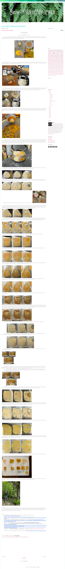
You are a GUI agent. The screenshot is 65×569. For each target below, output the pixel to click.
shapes (52, 73)
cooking (49, 64)
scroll (50, 73)
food (58, 52)
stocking (62, 73)
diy (48, 50)
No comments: (10, 535)
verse (62, 67)
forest (58, 64)
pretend (55, 72)
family (50, 51)
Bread (51, 68)
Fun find (59, 57)
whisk (58, 74)
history (62, 60)
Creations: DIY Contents (14, 26)
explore (61, 52)
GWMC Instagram (50, 139)
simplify (62, 59)
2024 (49, 93)
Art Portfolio (7, 26)
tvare (51, 74)
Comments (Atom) (25, 561)
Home (3, 26)
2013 (49, 113)
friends (54, 58)
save (49, 73)
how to (50, 65)
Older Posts (44, 556)
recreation (61, 72)
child (58, 53)
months (62, 58)
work (51, 75)
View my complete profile (51, 133)
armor (62, 68)
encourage (49, 58)
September (51, 97)
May (50, 102)
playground (51, 72)
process (57, 72)
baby (57, 51)
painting (49, 59)
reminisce (62, 66)
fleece (56, 64)
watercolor (56, 74)
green (62, 64)
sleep (58, 73)
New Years (57, 68)
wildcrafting (53, 61)
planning (54, 66)
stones (49, 74)
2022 (49, 108)
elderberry (54, 64)
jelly (54, 65)
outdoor (49, 53)
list (57, 65)
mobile (60, 65)
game (60, 64)
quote (59, 66)
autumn (54, 51)
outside (49, 61)
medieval (52, 57)
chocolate (62, 61)
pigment (52, 59)
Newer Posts (3, 556)
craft (49, 52)
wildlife (49, 68)
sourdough (56, 67)
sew (59, 59)
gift (49, 57)
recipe (59, 50)
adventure (54, 53)
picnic (49, 72)
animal (56, 61)
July (50, 98)
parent (50, 66)
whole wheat (62, 74)
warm (48, 60)
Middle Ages (54, 68)
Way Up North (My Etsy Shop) (51, 140)
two (52, 74)
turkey (58, 67)
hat (48, 65)
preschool (57, 59)
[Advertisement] (55, 39)
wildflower (49, 75)
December (51, 94)
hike (59, 58)
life (55, 50)
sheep (54, 73)
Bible (56, 57)
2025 (49, 92)
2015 (49, 112)
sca (61, 53)
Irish (62, 57)
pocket (53, 72)
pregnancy (57, 66)
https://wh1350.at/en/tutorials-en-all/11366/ (38, 528)
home (52, 50)
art (51, 52)
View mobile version (24, 558)
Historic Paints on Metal (7, 30)
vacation (60, 67)
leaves (56, 65)
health (57, 58)
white (59, 74)
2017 (49, 109)
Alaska (62, 50)
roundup (49, 67)
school (50, 67)
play (54, 59)
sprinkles (60, 73)
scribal (54, 57)
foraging (59, 60)
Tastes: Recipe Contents (22, 26)
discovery (54, 52)
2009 (49, 117)
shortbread (56, 73)
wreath (55, 75)
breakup (56, 60)
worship (53, 75)
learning (61, 51)
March (50, 105)
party (52, 66)
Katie (54, 122)
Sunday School (52, 60)
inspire (52, 65)
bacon (58, 61)
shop (52, 67)
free (52, 58)
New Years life (59, 68)
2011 (49, 116)
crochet (51, 64)
